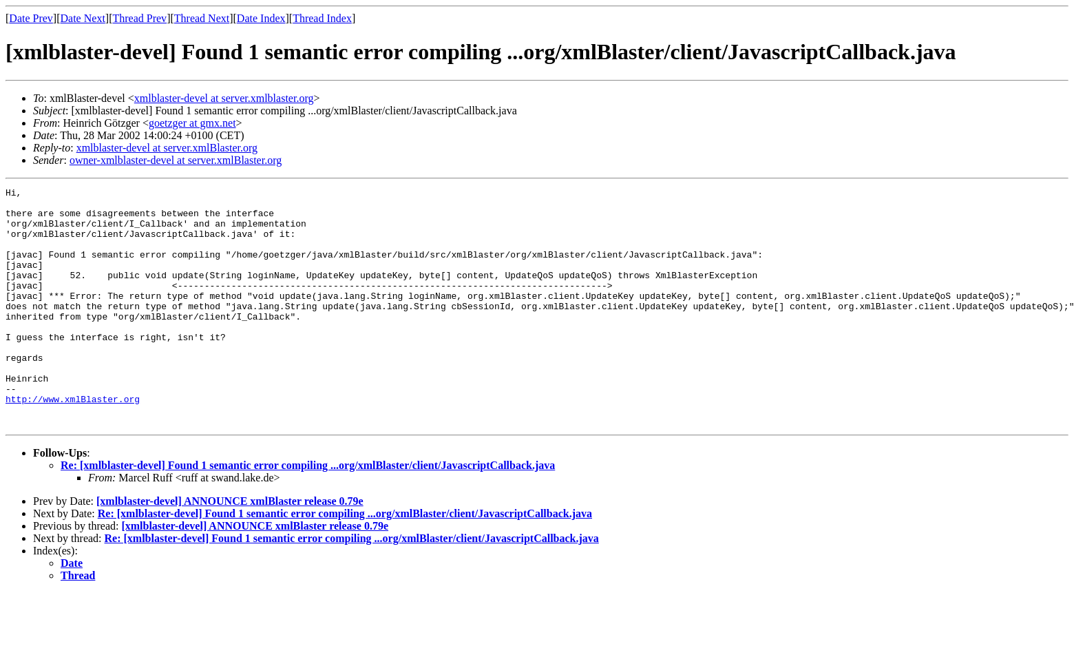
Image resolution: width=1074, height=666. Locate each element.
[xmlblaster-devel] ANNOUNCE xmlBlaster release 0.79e (230, 548)
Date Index (261, 18)
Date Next (83, 18)
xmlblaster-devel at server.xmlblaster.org (224, 98)
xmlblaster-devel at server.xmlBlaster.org (166, 148)
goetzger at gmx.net (192, 123)
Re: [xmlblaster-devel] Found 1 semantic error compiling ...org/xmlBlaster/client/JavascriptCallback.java (308, 513)
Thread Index (322, 18)
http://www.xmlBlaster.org (73, 442)
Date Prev (31, 18)
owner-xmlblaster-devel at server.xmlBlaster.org (176, 160)
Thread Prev (139, 18)
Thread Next (201, 18)
